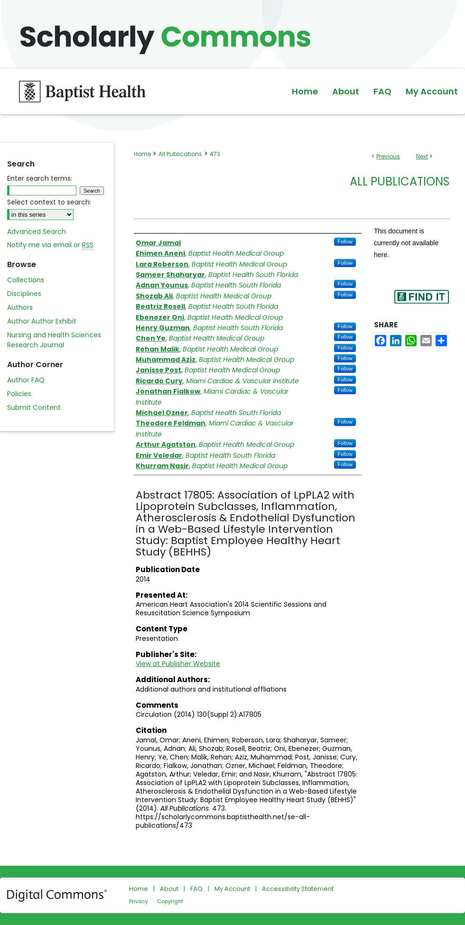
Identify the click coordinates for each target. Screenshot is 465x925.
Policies (19, 393)
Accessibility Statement (298, 888)
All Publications (180, 154)
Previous (388, 156)
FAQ (196, 888)
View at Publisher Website (178, 663)
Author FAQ (26, 380)
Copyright (170, 901)
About (169, 888)
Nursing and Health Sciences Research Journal (54, 340)
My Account (232, 888)
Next (422, 156)
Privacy (138, 901)
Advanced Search (36, 231)
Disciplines (24, 293)
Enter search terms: (39, 178)
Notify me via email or (50, 245)
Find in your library (421, 303)
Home (142, 154)
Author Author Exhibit (41, 321)
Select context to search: (49, 202)
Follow (345, 241)
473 (215, 154)
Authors (20, 307)
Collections (25, 280)
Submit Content (34, 407)
